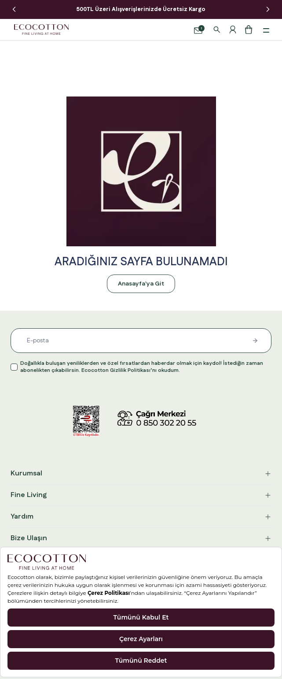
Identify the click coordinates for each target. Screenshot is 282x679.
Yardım (141, 517)
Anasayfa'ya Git (141, 283)
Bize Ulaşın (141, 538)
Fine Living (141, 495)
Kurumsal (141, 473)
